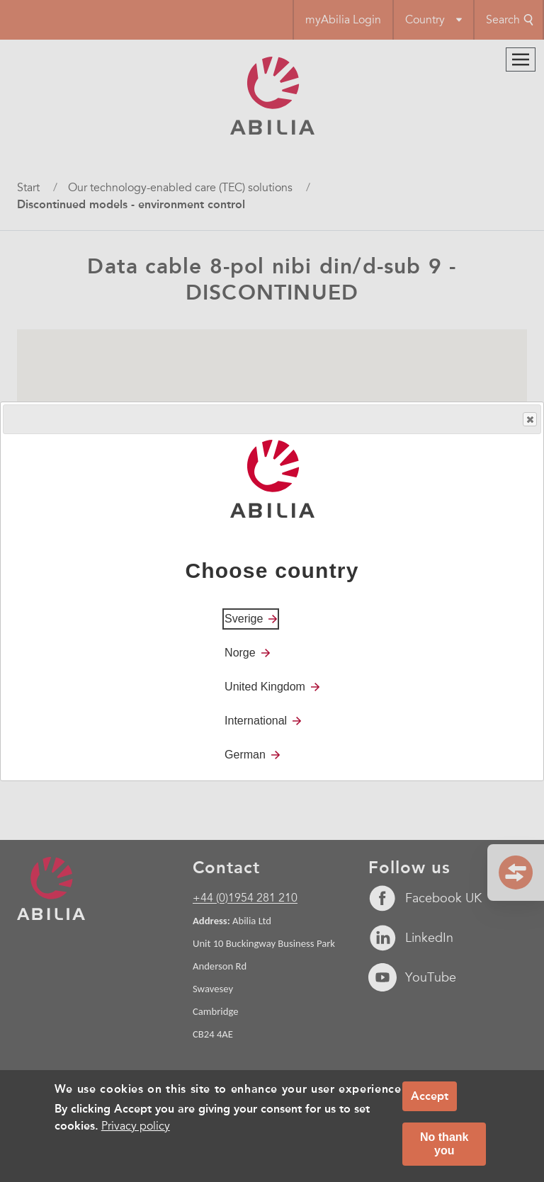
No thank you (444, 1143)
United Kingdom (265, 687)
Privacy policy (135, 1126)
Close (529, 420)
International (256, 721)
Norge (240, 653)
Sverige (244, 619)
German (245, 755)
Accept (429, 1096)
